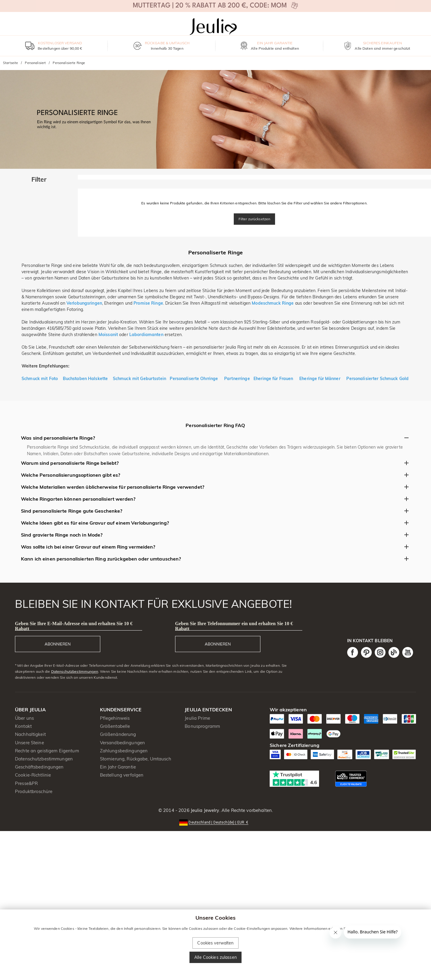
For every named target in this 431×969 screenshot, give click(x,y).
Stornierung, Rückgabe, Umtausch (135, 759)
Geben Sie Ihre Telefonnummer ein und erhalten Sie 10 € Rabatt (234, 626)
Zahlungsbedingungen (124, 751)
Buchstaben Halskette (85, 378)
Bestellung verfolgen (122, 775)
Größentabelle (115, 726)
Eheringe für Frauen (273, 378)
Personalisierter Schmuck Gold (377, 378)
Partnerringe (237, 378)
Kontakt (23, 726)
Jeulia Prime (197, 718)
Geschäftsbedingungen (39, 767)
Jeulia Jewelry (204, 810)
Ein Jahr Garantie (118, 767)
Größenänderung (118, 734)
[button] (215, 822)
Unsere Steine (29, 742)
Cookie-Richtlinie (33, 775)
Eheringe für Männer (319, 378)
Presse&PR (26, 783)
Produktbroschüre (33, 791)
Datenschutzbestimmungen (74, 671)
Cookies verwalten (215, 943)
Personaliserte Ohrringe (194, 378)
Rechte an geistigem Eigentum (47, 751)
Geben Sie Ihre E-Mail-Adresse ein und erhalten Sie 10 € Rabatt (74, 626)
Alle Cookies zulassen (215, 957)
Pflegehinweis (115, 718)
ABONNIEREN (58, 644)
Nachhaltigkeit (30, 734)
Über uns (24, 718)
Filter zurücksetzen (255, 219)
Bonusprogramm (202, 726)
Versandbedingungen (122, 742)
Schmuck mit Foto (40, 378)
